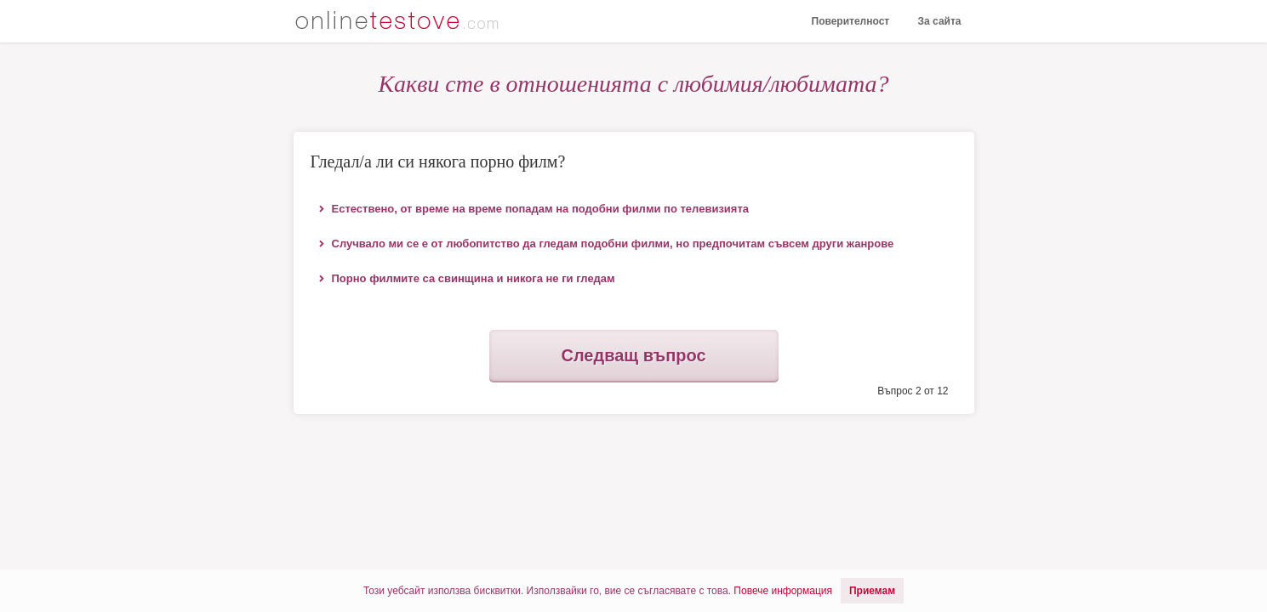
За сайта (940, 21)
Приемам (872, 591)
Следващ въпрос (633, 355)
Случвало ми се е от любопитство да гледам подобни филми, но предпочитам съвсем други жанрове (613, 243)
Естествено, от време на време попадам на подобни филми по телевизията (541, 208)
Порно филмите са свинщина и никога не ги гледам (473, 278)
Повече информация (782, 591)
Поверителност (851, 21)
